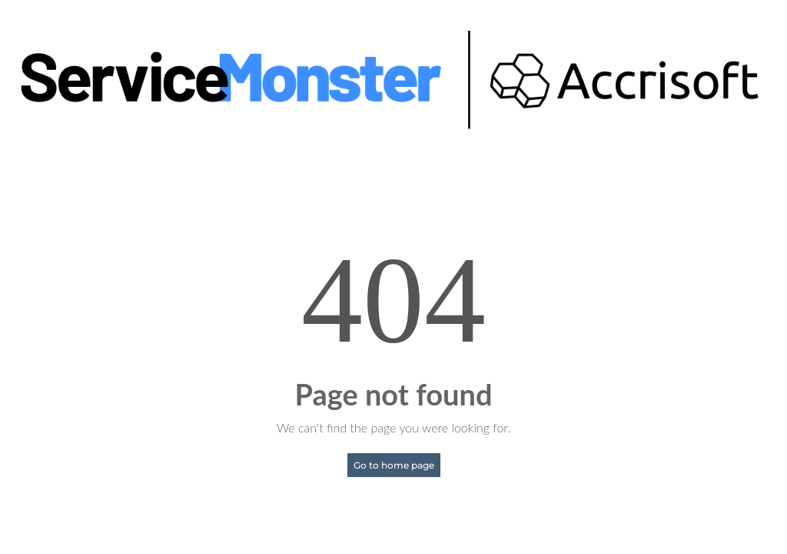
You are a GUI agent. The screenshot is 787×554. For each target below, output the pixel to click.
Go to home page (394, 465)
